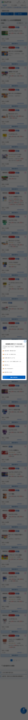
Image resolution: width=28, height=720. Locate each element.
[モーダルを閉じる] (25, 341)
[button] (14, 377)
